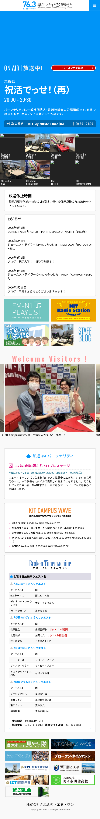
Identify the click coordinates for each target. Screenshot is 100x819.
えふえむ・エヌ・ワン (50, 5)
